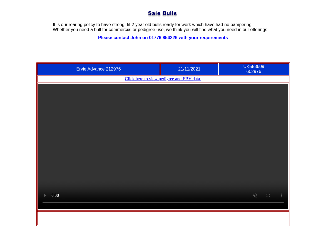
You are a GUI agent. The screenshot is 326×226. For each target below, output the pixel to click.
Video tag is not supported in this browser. (163, 146)
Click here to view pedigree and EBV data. (163, 78)
